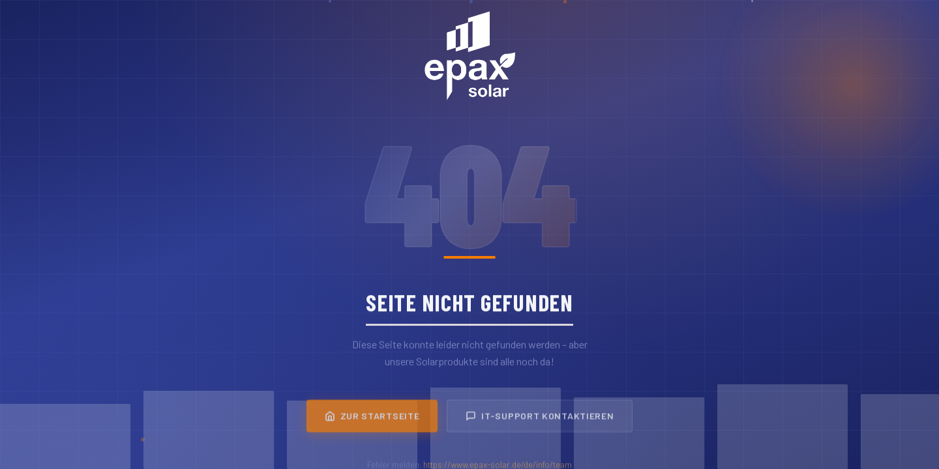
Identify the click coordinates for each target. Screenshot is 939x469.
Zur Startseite (372, 419)
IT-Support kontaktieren (540, 419)
